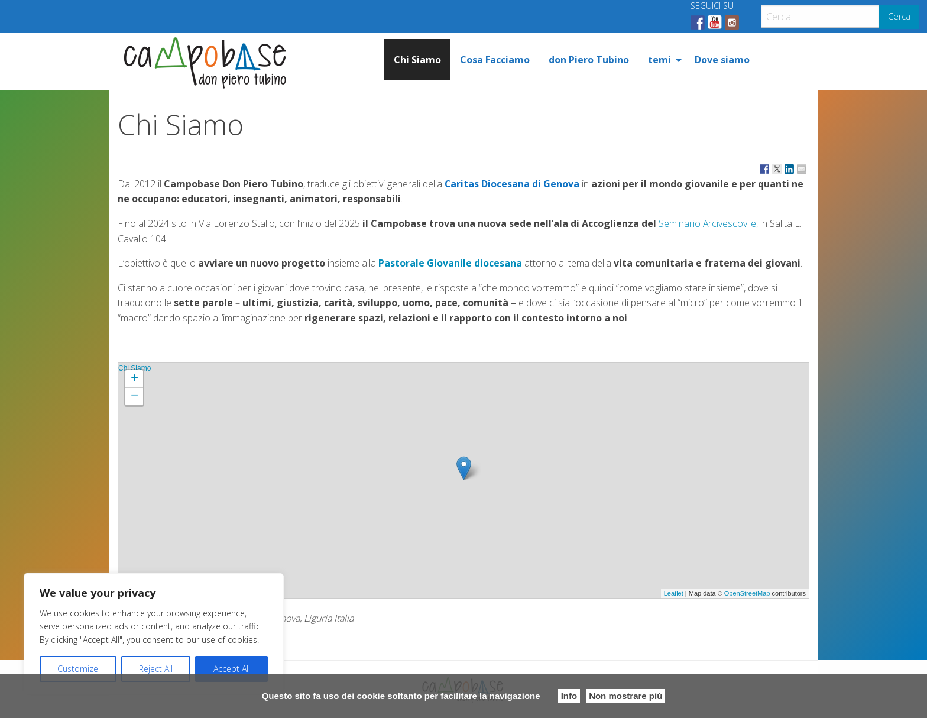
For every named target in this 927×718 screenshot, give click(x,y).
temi (659, 59)
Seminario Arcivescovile (708, 223)
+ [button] (134, 379)
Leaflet (673, 593)
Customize (77, 668)
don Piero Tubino (589, 59)
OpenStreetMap (747, 593)
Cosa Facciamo (495, 59)
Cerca (899, 16)
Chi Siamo (417, 59)
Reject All (156, 668)
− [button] (134, 396)
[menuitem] (417, 59)
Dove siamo (722, 59)
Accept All (231, 668)
